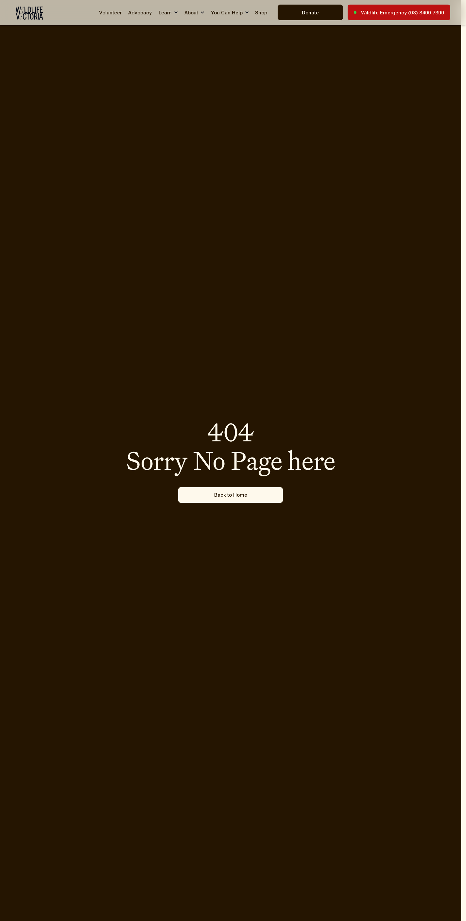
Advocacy (140, 12)
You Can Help (227, 12)
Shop (261, 12)
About (191, 12)
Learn (165, 12)
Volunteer (110, 12)
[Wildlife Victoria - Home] (29, 13)
